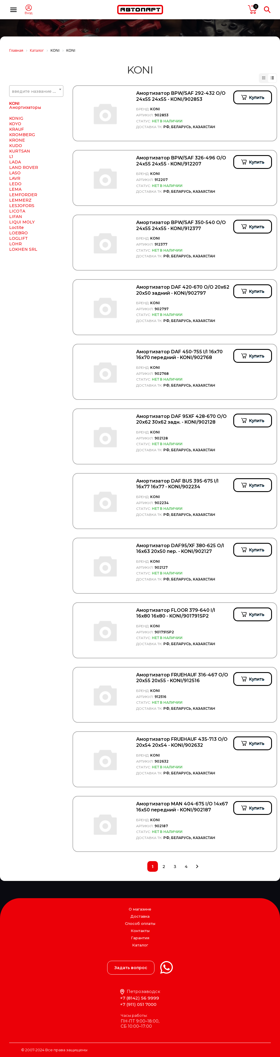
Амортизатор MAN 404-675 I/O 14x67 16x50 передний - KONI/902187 (182, 807)
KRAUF (16, 200)
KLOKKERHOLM (26, 136)
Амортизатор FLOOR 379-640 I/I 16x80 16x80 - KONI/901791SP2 (175, 613)
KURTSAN (19, 222)
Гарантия (140, 938)
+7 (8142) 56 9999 (139, 998)
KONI (14, 175)
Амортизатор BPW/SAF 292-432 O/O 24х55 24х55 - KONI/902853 (181, 96)
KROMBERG (22, 206)
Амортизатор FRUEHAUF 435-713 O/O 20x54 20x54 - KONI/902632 (182, 742)
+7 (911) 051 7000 (138, 1004)
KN (12, 147)
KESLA (16, 114)
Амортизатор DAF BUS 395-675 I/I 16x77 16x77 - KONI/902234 (177, 484)
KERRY (16, 109)
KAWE (15, 104)
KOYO (15, 195)
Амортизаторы (25, 179)
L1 (11, 228)
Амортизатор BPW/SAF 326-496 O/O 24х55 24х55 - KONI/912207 (181, 161)
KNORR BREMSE (27, 158)
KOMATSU (20, 164)
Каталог (140, 945)
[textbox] (36, 91)
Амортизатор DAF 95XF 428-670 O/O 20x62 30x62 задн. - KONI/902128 (181, 419)
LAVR (14, 249)
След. (197, 866)
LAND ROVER (23, 239)
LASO (15, 244)
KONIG (16, 189)
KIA (12, 120)
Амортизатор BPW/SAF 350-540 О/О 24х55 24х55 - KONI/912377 (181, 225)
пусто (252, 9)
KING (14, 125)
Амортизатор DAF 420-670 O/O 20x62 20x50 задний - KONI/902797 (182, 290)
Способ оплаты (140, 923)
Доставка (140, 916)
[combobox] (36, 91)
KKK (13, 131)
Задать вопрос (130, 967)
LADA (15, 233)
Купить (256, 97)
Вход (28, 13)
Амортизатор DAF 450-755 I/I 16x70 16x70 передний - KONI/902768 (179, 354)
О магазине (140, 909)
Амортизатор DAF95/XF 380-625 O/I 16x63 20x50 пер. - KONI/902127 (180, 548)
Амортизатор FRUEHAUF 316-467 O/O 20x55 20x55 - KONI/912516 (182, 678)
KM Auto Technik (27, 142)
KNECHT (18, 153)
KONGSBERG (23, 169)
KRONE (17, 211)
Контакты (140, 930)
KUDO (15, 217)
